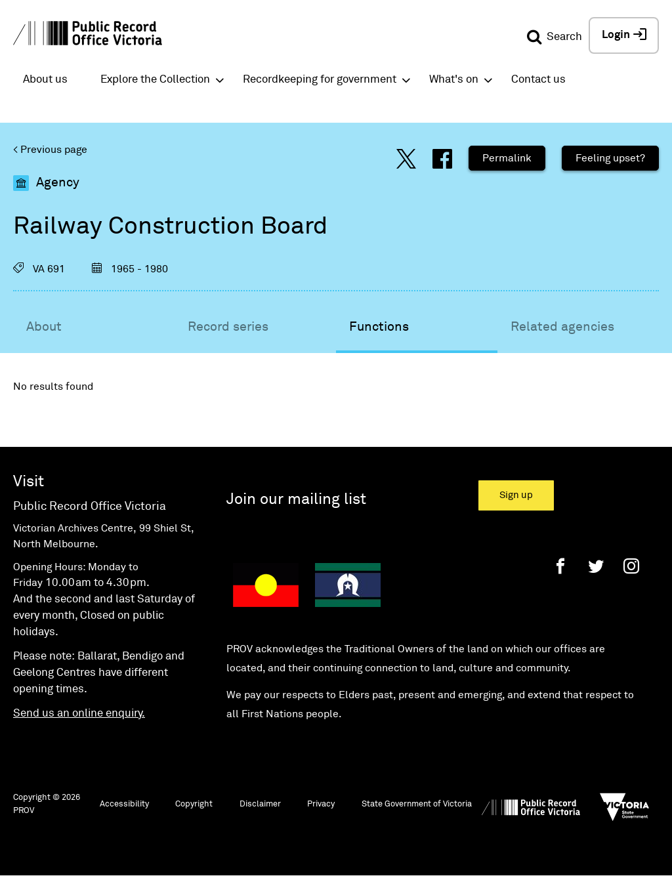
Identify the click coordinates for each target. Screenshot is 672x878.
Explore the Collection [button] (155, 79)
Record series (228, 326)
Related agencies (562, 326)
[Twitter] (596, 566)
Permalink (507, 158)
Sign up (516, 495)
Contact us (538, 79)
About (44, 326)
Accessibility (124, 804)
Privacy (321, 804)
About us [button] (45, 79)
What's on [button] (453, 79)
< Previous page (50, 149)
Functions (379, 326)
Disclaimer (260, 804)
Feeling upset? (610, 158)
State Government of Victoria (417, 804)
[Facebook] (560, 566)
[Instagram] (631, 566)
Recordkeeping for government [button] (319, 79)
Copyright (194, 804)
